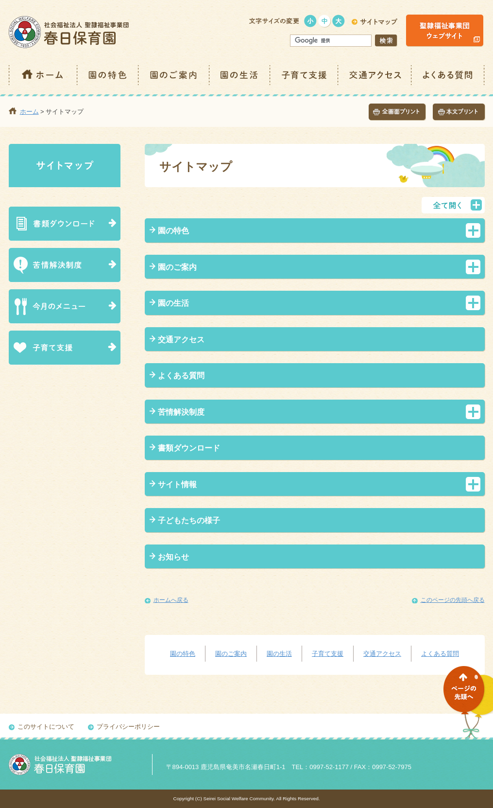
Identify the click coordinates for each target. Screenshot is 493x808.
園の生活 (240, 75)
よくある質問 (448, 75)
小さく (310, 21)
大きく (338, 21)
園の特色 (108, 75)
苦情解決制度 (181, 412)
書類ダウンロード (189, 448)
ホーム (43, 75)
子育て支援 (305, 75)
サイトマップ (64, 165)
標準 (324, 21)
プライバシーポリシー (128, 726)
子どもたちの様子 (189, 520)
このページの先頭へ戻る (453, 600)
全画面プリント (397, 112)
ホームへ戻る (170, 600)
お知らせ (173, 557)
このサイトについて (45, 726)
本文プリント (459, 112)
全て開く (453, 205)
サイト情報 (177, 484)
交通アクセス (375, 75)
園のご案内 (174, 75)
